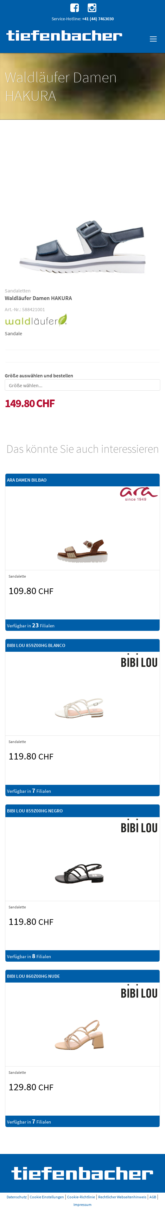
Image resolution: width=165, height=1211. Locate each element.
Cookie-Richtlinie (81, 1197)
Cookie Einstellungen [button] (47, 1197)
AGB (152, 1197)
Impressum (82, 1204)
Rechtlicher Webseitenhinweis (122, 1197)
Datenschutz (17, 1197)
